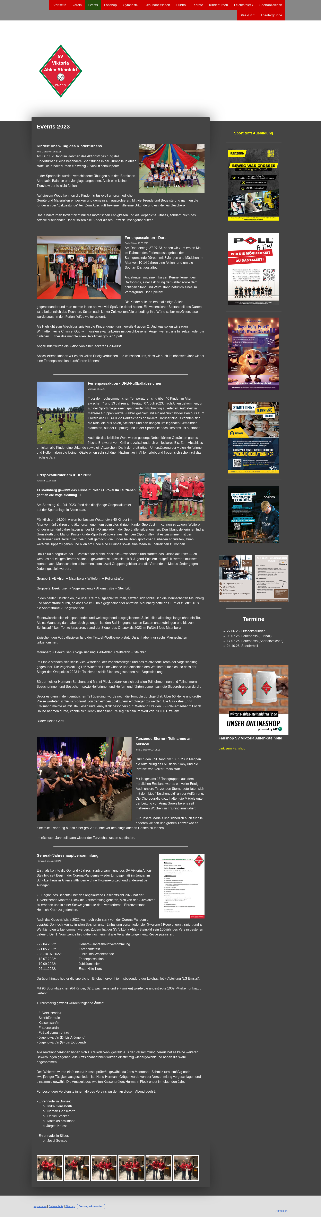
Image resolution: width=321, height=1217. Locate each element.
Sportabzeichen (270, 5)
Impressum (40, 1206)
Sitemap (70, 1206)
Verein (77, 5)
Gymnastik (130, 5)
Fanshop (110, 5)
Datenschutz (56, 1206)
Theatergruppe (271, 15)
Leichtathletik (243, 5)
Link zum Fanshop (232, 748)
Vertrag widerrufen (91, 1206)
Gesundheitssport (157, 5)
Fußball (181, 5)
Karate (198, 5)
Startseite (59, 5)
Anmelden (281, 1210)
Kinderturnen (218, 5)
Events (93, 5)
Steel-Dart (247, 15)
